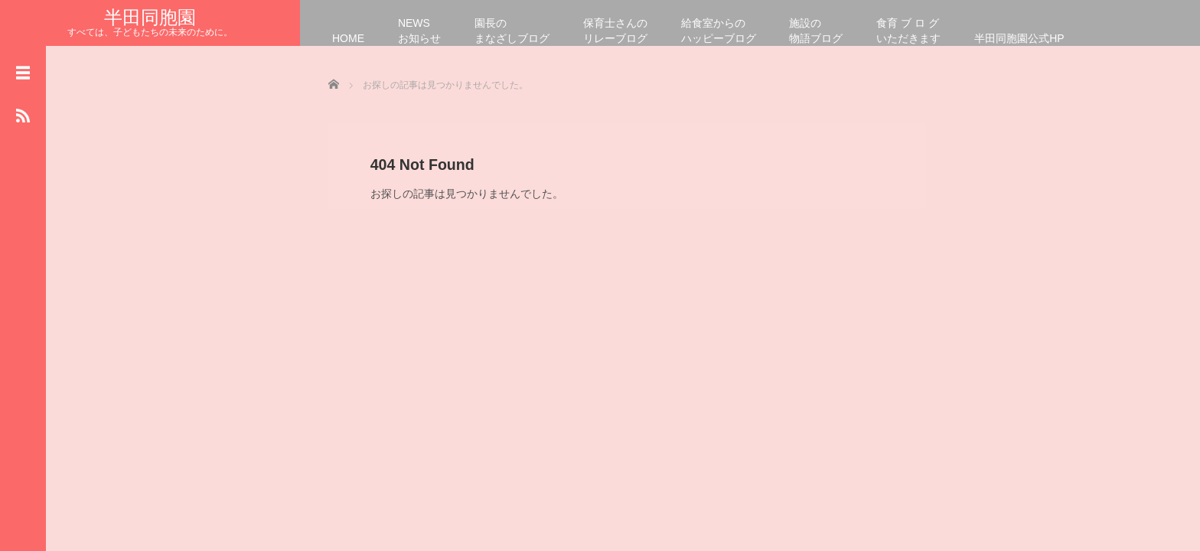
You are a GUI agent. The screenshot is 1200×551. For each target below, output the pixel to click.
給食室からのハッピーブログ (718, 30)
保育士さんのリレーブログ (615, 30)
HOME (348, 38)
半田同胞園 (150, 17)
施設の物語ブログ (816, 30)
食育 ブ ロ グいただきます (908, 30)
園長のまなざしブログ (511, 30)
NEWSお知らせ (419, 30)
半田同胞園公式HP (1019, 38)
